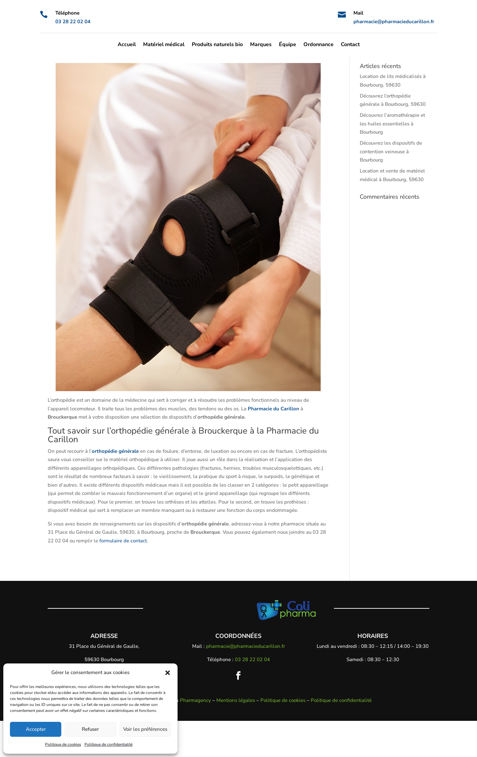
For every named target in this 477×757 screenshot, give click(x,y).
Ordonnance (318, 45)
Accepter (36, 729)
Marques (261, 45)
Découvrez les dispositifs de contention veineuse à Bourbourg (391, 187)
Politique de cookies (63, 744)
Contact (350, 45)
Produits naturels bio (217, 45)
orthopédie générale (115, 487)
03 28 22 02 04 (72, 21)
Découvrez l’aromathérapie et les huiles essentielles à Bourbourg (392, 160)
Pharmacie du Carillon (273, 444)
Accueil (127, 45)
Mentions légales (235, 736)
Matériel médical (164, 45)
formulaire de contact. (123, 576)
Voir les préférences (145, 729)
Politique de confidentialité (108, 744)
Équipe (287, 45)
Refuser (90, 729)
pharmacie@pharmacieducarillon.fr (393, 21)
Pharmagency (195, 736)
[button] (167, 672)
